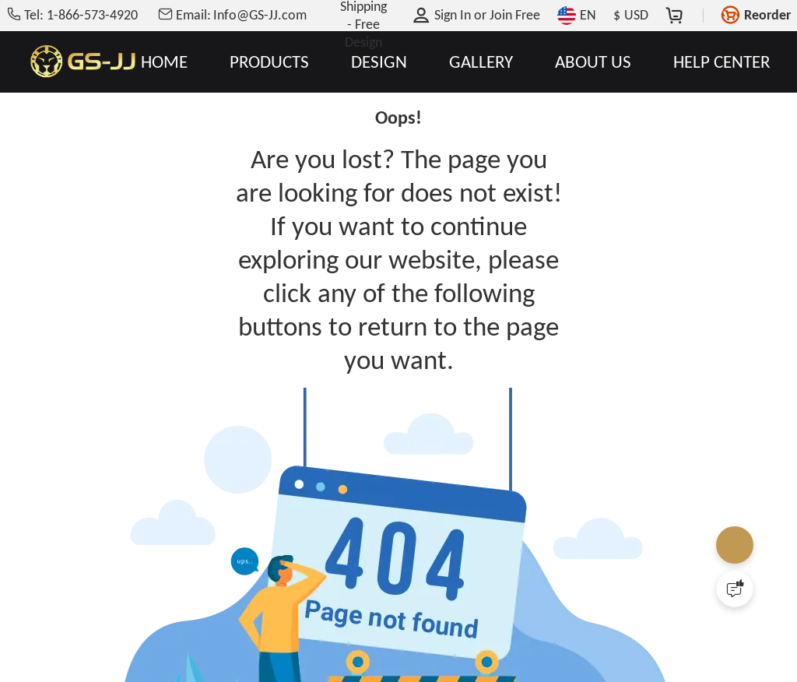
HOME (164, 61)
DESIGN (379, 61)
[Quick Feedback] (734, 588)
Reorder (767, 14)
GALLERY (481, 61)
